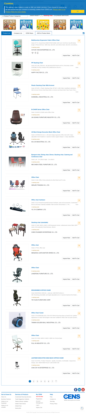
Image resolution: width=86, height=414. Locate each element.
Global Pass (18, 406)
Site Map (52, 401)
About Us (3, 397)
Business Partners (6, 399)
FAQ (51, 397)
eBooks (27, 399)
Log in (37, 405)
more (77, 67)
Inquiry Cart (39, 407)
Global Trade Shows (20, 403)
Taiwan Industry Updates (21, 401)
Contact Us (53, 399)
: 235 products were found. (54, 15)
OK (78, 11)
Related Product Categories (11, 16)
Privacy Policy (53, 403)
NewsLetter (18, 408)
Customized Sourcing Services (23, 397)
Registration (39, 399)
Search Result (34, 15)
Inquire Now (66, 55)
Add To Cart (75, 55)
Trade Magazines (19, 399)
